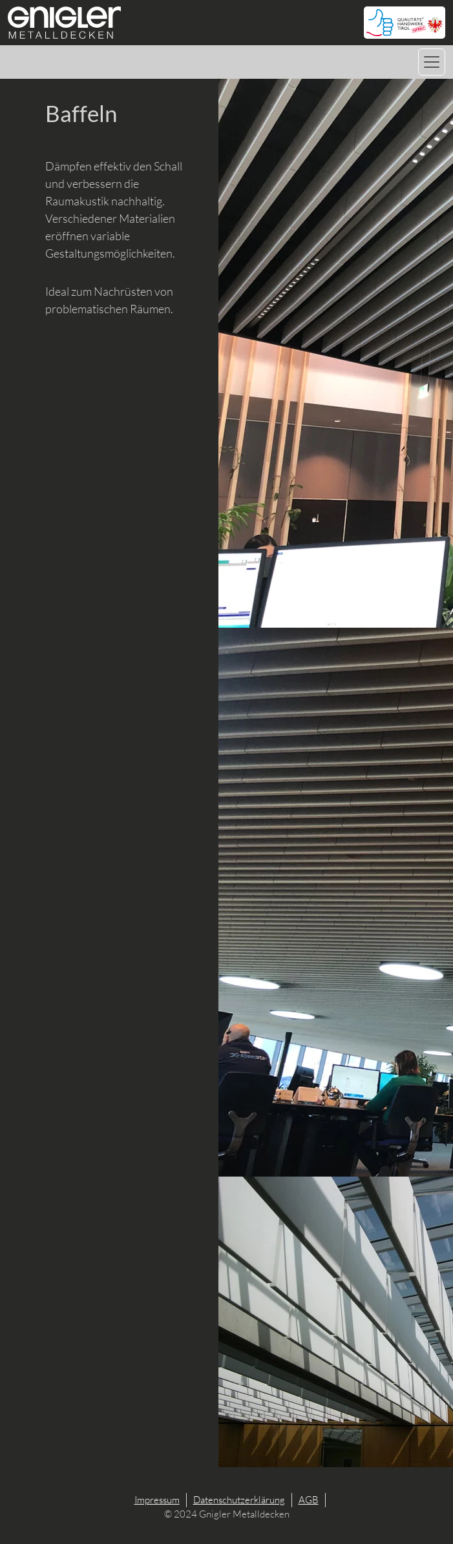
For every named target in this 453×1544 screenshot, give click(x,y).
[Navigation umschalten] (431, 62)
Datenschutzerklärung (239, 1500)
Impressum (157, 1500)
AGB (309, 1500)
